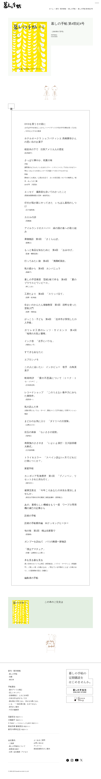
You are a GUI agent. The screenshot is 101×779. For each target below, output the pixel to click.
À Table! (23, 723)
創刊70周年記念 (18, 729)
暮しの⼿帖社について (17, 746)
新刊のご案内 (14, 707)
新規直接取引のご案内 (42, 749)
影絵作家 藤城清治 (19, 726)
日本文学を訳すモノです (18, 698)
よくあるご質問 (39, 740)
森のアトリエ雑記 (15, 690)
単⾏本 (11, 680)
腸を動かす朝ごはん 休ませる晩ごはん (23, 701)
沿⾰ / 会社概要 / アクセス (18, 752)
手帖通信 (11, 687)
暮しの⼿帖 (13, 674)
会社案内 (11, 740)
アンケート (38, 746)
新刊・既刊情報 (61, 9)
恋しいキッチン (14, 692)
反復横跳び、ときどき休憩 (19, 695)
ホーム (51, 9)
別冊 (10, 677)
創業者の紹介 (14, 749)
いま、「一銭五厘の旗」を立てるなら (23, 704)
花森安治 (15, 717)
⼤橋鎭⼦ (15, 720)
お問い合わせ (38, 743)
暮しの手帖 (72, 9)
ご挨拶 (11, 743)
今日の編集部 (14, 710)
